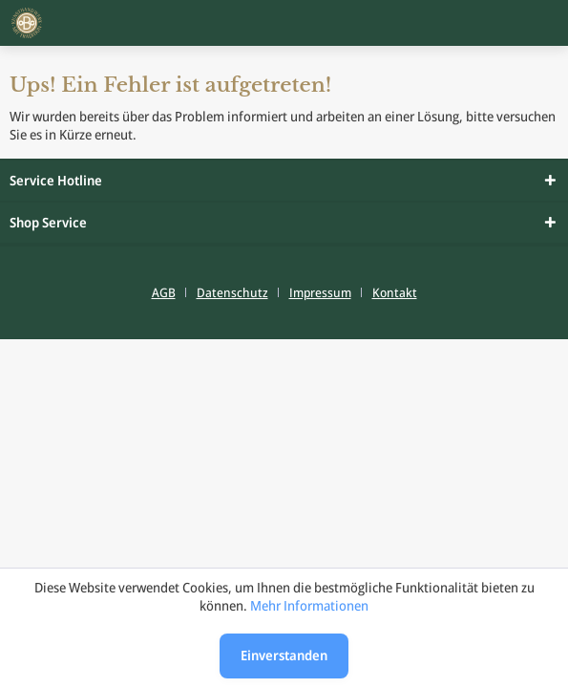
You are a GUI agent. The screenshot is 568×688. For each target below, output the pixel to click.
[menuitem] (171, 292)
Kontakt (394, 292)
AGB (164, 292)
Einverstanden (284, 655)
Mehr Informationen (309, 605)
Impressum (320, 292)
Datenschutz (232, 292)
